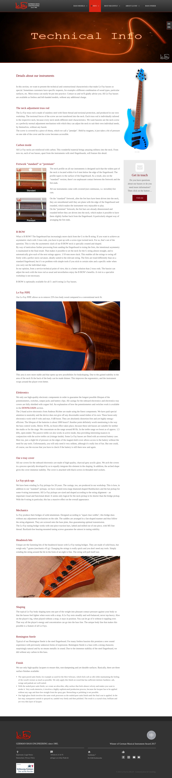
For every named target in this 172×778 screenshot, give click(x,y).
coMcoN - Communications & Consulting (142, 772)
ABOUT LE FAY (130, 6)
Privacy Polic (29, 758)
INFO (94, 6)
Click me (139, 198)
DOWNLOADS (29, 408)
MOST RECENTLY (110, 6)
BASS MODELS (78, 6)
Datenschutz (20, 758)
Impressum (19, 755)
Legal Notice (28, 755)
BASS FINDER (149, 6)
